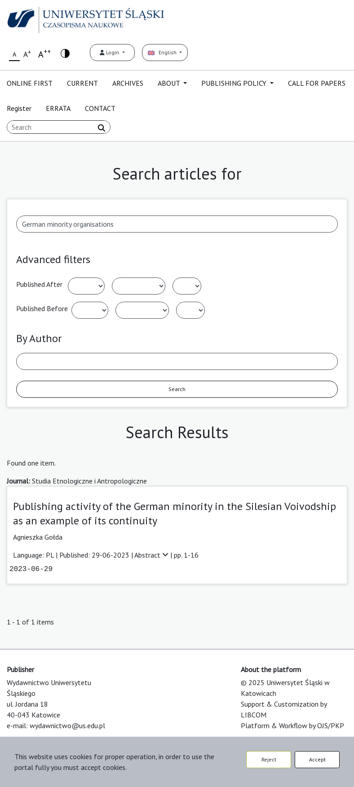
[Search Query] (58, 127)
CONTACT (100, 108)
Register (19, 108)
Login (110, 52)
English (163, 52)
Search (177, 389)
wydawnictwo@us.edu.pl (67, 725)
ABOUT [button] (169, 83)
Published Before (42, 308)
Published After (39, 284)
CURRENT (82, 83)
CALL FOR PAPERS (316, 83)
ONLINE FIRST (30, 83)
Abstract (152, 554)
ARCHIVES (127, 83)
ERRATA (58, 108)
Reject (268, 759)
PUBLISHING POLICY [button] (234, 83)
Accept (317, 759)
